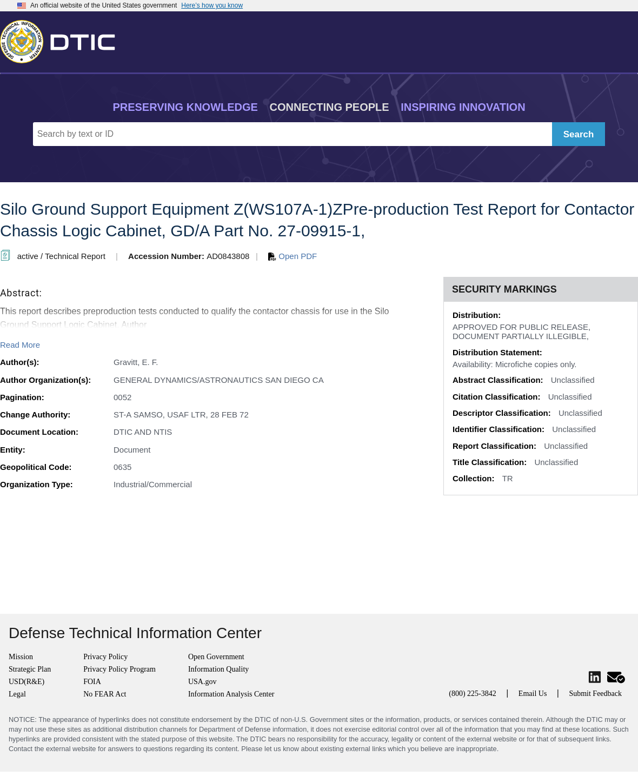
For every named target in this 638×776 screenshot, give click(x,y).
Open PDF (292, 256)
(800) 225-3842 (472, 693)
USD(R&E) (26, 682)
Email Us (533, 693)
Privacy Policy (105, 657)
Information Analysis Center (231, 694)
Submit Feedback (595, 693)
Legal (17, 694)
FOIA (92, 682)
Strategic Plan (30, 669)
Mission (21, 657)
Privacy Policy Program (119, 669)
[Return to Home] (62, 39)
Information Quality (218, 669)
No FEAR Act (104, 694)
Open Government (216, 657)
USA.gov (202, 682)
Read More (20, 344)
